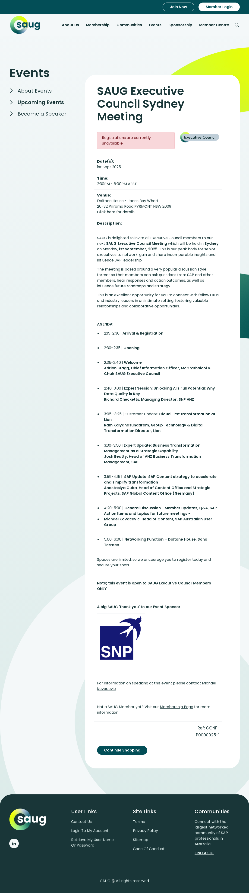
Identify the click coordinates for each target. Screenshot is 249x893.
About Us (70, 25)
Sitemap (140, 839)
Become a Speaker (42, 114)
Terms (139, 821)
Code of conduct (149, 848)
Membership (98, 25)
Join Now (178, 7)
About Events (35, 91)
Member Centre (214, 25)
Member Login (219, 7)
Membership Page (176, 706)
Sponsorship (180, 25)
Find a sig (204, 852)
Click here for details (116, 212)
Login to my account (90, 830)
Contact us (81, 821)
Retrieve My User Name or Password (92, 842)
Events (155, 25)
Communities (129, 25)
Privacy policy (145, 830)
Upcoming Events (41, 102)
